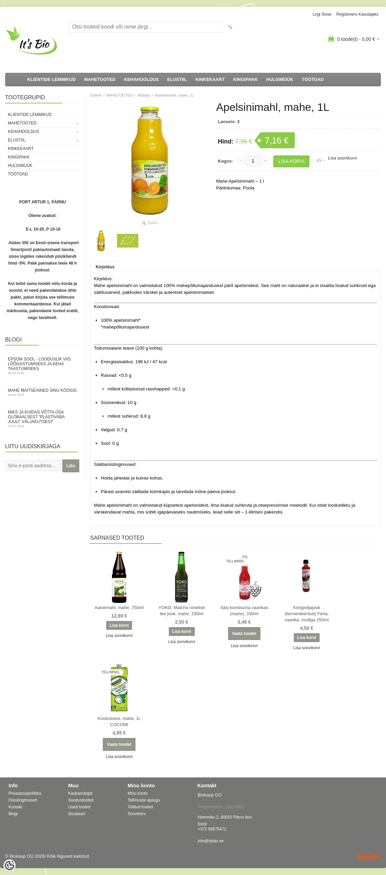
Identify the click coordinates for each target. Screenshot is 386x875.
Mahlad (144, 95)
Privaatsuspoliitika (25, 793)
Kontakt (15, 807)
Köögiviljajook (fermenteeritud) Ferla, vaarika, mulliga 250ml (306, 613)
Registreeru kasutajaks (357, 14)
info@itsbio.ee (211, 841)
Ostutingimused (23, 800)
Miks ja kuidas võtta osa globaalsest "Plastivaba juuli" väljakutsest (42, 419)
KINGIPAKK (245, 79)
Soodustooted (80, 800)
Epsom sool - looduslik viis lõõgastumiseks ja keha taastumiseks (42, 366)
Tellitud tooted (140, 807)
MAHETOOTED (99, 79)
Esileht (95, 95)
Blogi (13, 813)
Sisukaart (76, 813)
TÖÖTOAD (313, 79)
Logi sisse (322, 14)
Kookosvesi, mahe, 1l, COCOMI (119, 721)
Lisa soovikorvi (342, 158)
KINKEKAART (210, 79)
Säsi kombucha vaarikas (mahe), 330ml (244, 610)
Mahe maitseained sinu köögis (42, 392)
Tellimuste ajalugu (144, 800)
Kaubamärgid (80, 793)
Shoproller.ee (369, 856)
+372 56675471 (212, 829)
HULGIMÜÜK (279, 79)
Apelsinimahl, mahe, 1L (174, 95)
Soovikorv (137, 813)
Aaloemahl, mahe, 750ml (119, 607)
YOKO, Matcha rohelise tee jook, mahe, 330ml (181, 610)
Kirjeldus (105, 266)
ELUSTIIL (177, 79)
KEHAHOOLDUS (141, 79)
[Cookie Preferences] (9, 865)
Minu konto (138, 793)
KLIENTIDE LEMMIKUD (51, 79)
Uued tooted (79, 807)
